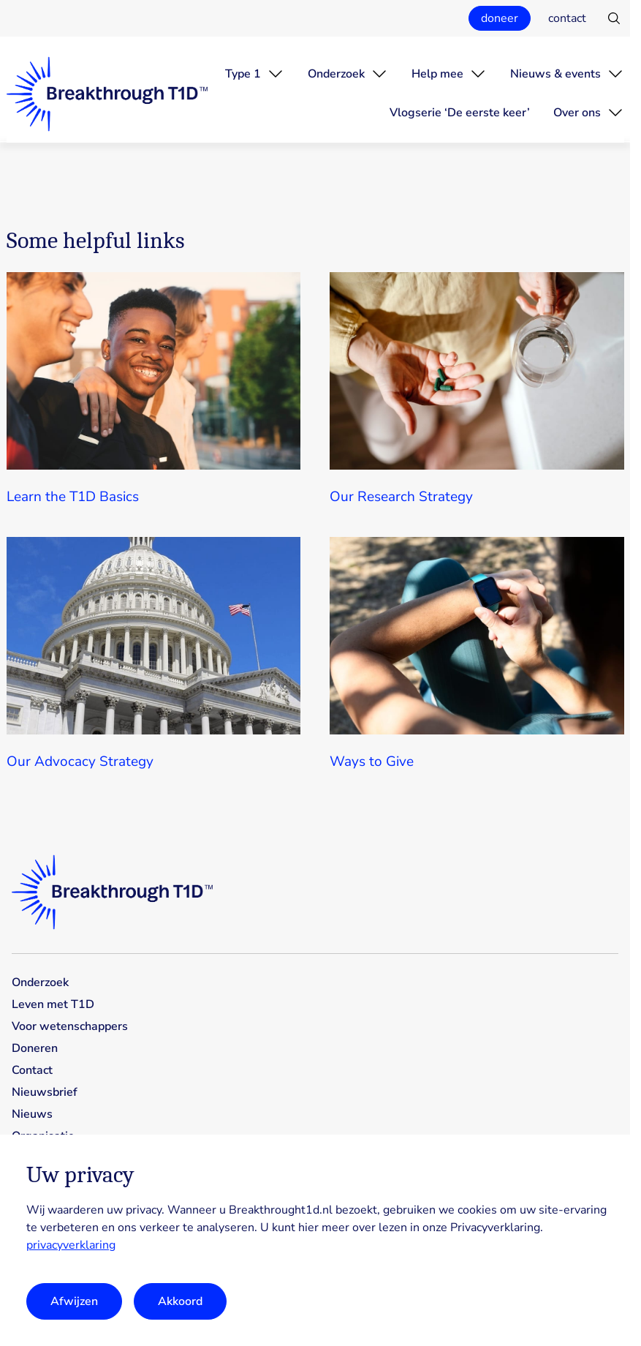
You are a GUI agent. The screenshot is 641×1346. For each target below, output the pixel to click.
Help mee (437, 73)
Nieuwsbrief (44, 1092)
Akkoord (180, 1301)
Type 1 (243, 73)
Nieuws (32, 1114)
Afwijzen (74, 1301)
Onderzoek (336, 73)
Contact (32, 1070)
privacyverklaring (70, 1245)
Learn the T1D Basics (73, 496)
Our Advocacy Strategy (80, 761)
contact (567, 18)
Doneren (35, 1048)
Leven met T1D (53, 1004)
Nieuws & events (555, 73)
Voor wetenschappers (70, 1026)
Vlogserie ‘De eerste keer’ (460, 113)
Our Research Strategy (401, 496)
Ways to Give (372, 761)
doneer (499, 18)
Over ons (577, 112)
